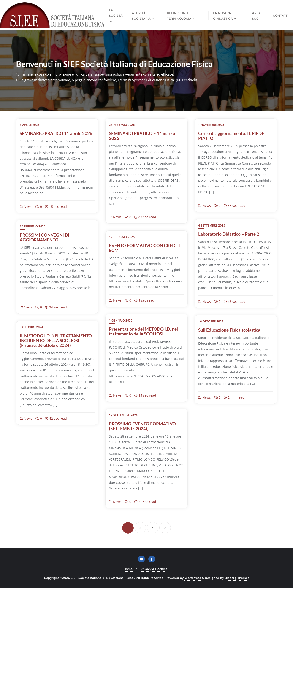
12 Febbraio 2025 (122, 321)
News (26, 206)
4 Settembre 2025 (211, 225)
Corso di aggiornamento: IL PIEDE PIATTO (231, 136)
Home (128, 681)
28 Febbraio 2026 (122, 125)
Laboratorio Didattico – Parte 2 (228, 234)
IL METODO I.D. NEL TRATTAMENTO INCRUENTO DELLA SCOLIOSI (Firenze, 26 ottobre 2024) (234, 429)
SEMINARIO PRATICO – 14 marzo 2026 (142, 136)
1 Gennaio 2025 (210, 321)
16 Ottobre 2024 (121, 416)
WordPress (192, 690)
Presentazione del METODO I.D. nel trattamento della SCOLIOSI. (232, 332)
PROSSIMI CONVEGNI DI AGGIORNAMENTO (44, 332)
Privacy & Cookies (154, 681)
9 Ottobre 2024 (210, 416)
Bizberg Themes (237, 690)
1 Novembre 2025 (211, 125)
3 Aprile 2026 (29, 125)
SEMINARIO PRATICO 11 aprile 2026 (56, 133)
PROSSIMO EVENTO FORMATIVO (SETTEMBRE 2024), (53, 538)
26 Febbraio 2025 (32, 321)
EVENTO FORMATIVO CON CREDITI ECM (145, 332)
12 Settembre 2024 (34, 527)
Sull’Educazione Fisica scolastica (140, 424)
